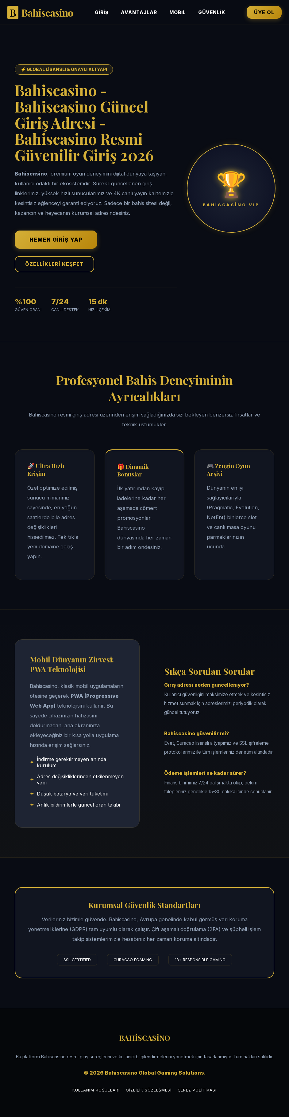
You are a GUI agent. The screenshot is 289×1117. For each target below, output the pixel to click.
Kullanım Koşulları (96, 1090)
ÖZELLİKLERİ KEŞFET (54, 264)
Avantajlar (139, 12)
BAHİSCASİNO (144, 1038)
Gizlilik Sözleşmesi (148, 1090)
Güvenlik (211, 12)
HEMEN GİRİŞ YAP (56, 239)
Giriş (102, 12)
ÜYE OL (264, 12)
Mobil (177, 12)
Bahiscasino (40, 12)
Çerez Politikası (197, 1090)
